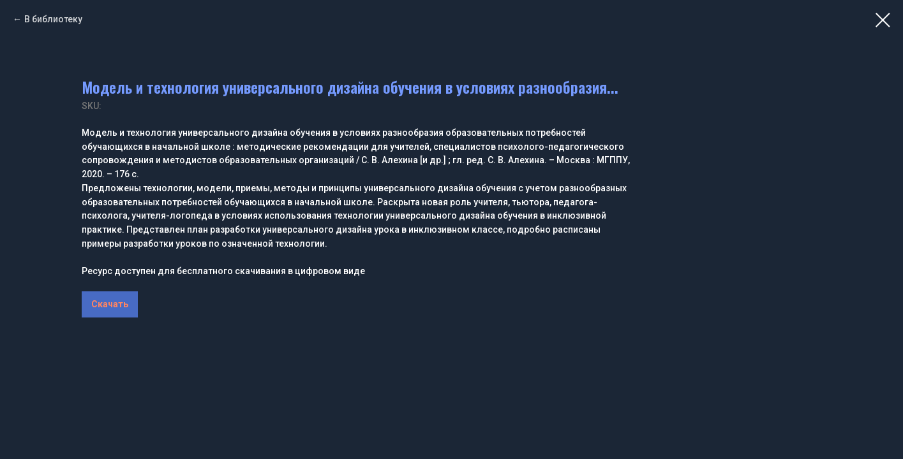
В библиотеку (53, 19)
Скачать (109, 304)
